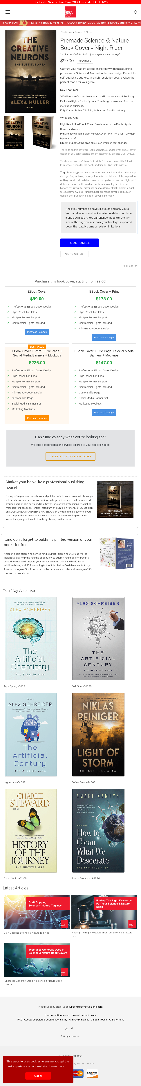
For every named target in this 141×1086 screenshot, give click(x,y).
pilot (133, 180)
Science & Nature (84, 32)
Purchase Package (37, 332)
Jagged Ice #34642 (14, 782)
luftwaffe (78, 188)
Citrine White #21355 (15, 878)
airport (87, 176)
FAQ (19, 1019)
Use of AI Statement (112, 1019)
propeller (106, 180)
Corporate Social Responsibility (49, 1019)
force (63, 191)
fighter (114, 184)
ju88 (81, 191)
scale (74, 184)
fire (71, 176)
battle (81, 184)
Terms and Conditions (57, 1015)
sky (120, 172)
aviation (86, 180)
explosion (130, 176)
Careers (95, 1019)
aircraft (77, 180)
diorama (123, 188)
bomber (71, 172)
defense (65, 184)
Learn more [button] (56, 1066)
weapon (95, 180)
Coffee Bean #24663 (83, 782)
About (27, 1019)
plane (80, 172)
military (64, 180)
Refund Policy (88, 1015)
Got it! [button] (38, 1075)
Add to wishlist (74, 254)
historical (89, 188)
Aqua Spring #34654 (15, 686)
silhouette (98, 176)
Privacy (75, 1015)
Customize (79, 243)
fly (70, 188)
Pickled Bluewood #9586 (85, 878)
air (70, 180)
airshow (99, 184)
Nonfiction (66, 32)
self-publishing (77, 195)
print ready (108, 195)
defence (124, 184)
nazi (96, 191)
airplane (78, 176)
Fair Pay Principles (79, 1019)
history (64, 188)
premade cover (108, 191)
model (108, 176)
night (120, 176)
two (103, 172)
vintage (64, 176)
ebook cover (94, 195)
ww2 (87, 172)
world (109, 172)
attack (114, 188)
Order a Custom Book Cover (70, 456)
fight (131, 188)
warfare (89, 184)
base (97, 188)
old (115, 176)
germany (72, 191)
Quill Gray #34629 (81, 686)
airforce (105, 188)
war (115, 172)
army (107, 184)
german (95, 172)
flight (127, 180)
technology (129, 172)
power (116, 180)
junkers (89, 191)
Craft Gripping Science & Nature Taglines (26, 932)
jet (122, 180)
